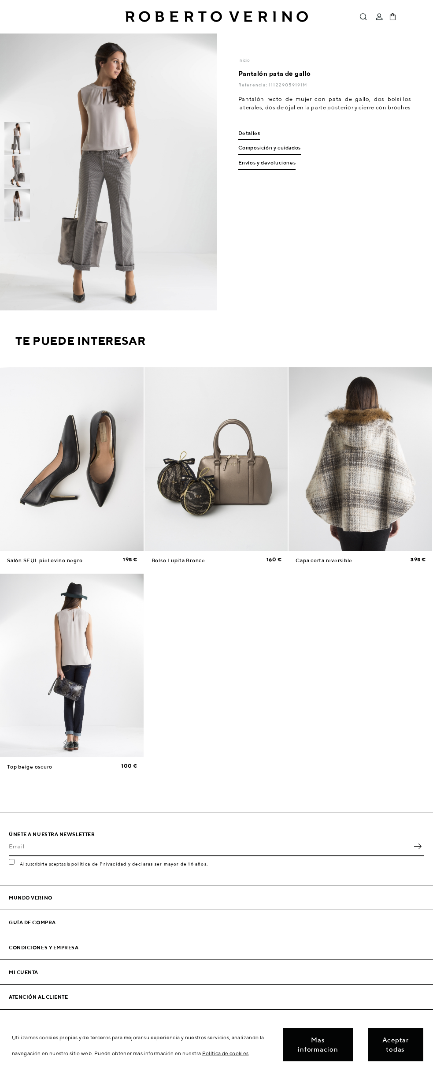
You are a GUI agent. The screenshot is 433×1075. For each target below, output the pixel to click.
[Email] (210, 846)
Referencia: (253, 84)
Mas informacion (318, 1044)
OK (417, 846)
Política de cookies (225, 1053)
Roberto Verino (216, 17)
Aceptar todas (395, 1044)
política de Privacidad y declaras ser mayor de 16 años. (139, 863)
